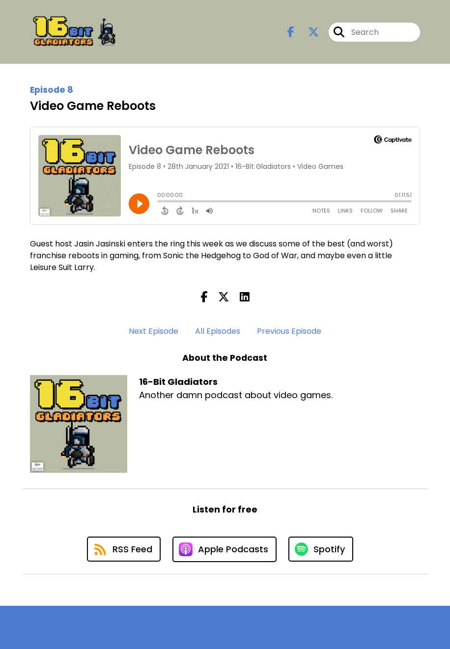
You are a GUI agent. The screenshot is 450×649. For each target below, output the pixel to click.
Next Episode (153, 331)
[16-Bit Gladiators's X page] (307, 32)
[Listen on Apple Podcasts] (224, 549)
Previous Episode (289, 331)
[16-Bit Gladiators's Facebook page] (290, 32)
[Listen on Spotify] (320, 549)
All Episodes (217, 331)
